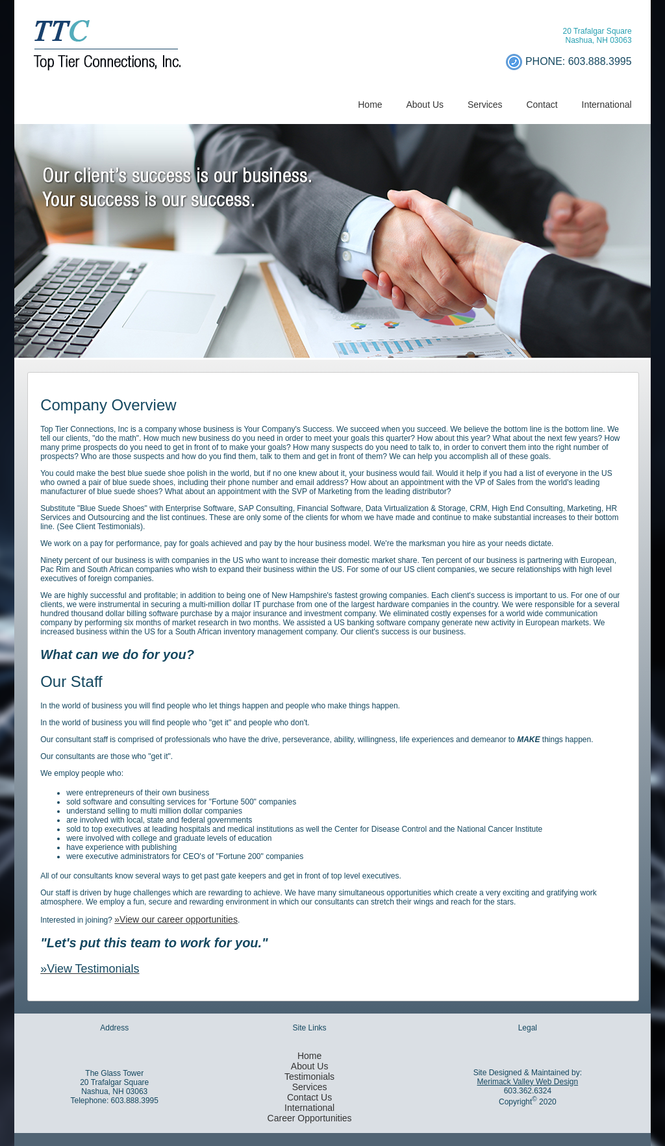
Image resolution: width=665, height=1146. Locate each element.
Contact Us (309, 1097)
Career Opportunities (310, 1118)
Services (485, 104)
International (607, 104)
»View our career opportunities (176, 919)
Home (370, 104)
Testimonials (309, 1076)
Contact (541, 104)
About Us (425, 104)
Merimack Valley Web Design (528, 1081)
